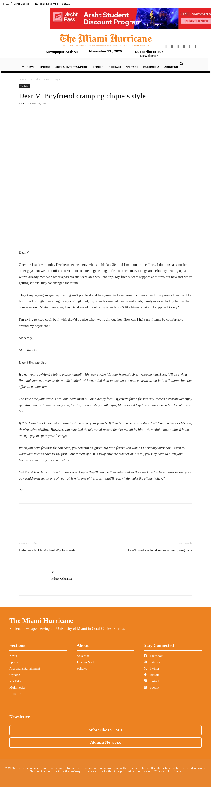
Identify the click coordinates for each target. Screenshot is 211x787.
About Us (15, 694)
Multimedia (17, 687)
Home (22, 79)
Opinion (14, 675)
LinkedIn (152, 681)
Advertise (83, 656)
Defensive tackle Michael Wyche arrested (48, 550)
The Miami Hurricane (41, 620)
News (13, 656)
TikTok (151, 675)
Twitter (151, 668)
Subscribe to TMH (105, 730)
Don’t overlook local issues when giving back (160, 550)
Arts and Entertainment (24, 668)
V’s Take (15, 681)
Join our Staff (85, 662)
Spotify (151, 687)
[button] (181, 63)
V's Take (35, 79)
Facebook (153, 656)
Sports (13, 662)
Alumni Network (105, 742)
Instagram (153, 662)
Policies (82, 668)
